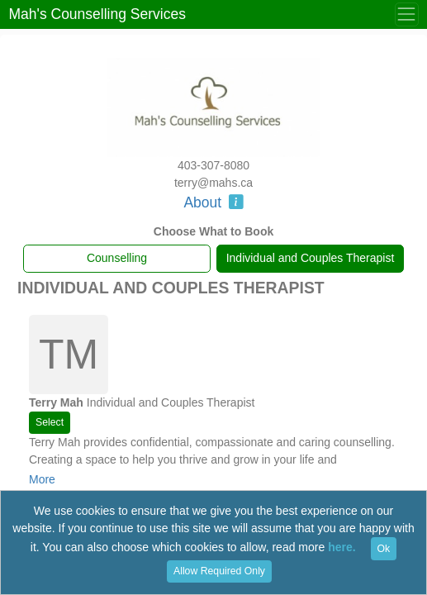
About (213, 202)
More (42, 479)
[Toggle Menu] (406, 14)
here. (341, 548)
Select (50, 422)
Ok (384, 549)
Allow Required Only (219, 571)
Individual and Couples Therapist (310, 257)
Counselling (117, 257)
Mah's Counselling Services (97, 14)
